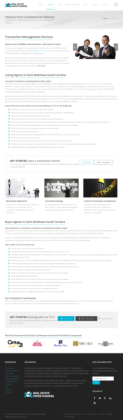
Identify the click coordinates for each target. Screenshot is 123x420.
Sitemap (109, 414)
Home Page (9, 368)
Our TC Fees (9, 373)
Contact (106, 4)
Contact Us (9, 392)
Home (40, 4)
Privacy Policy (80, 414)
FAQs (85, 4)
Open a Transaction (12, 376)
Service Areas (68, 414)
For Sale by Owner (11, 381)
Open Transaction (72, 4)
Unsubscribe (69, 417)
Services (50, 4)
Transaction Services (12, 371)
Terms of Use (92, 414)
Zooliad (23, 417)
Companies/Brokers (12, 379)
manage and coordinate (39, 51)
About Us (95, 4)
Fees (59, 4)
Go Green (8, 384)
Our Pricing (86, 162)
